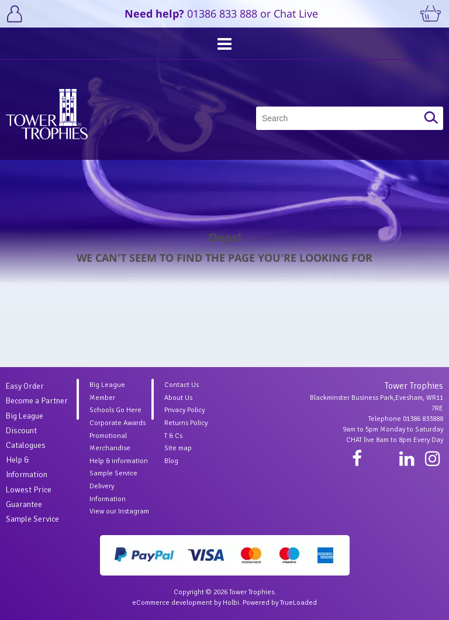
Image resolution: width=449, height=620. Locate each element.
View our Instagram (119, 511)
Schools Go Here (115, 410)
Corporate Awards (117, 423)
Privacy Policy (184, 410)
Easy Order (25, 386)
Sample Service (32, 519)
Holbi (231, 602)
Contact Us (181, 385)
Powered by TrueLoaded (280, 602)
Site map (178, 448)
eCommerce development (172, 602)
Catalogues (26, 445)
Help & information (118, 461)
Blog (171, 461)
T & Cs (173, 435)
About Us (178, 397)
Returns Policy (186, 423)
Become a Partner (37, 401)
